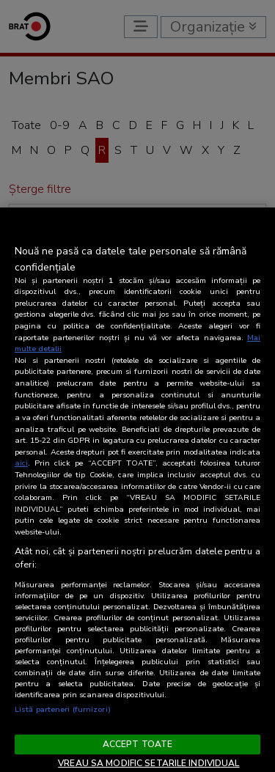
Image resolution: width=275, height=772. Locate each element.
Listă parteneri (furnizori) (63, 709)
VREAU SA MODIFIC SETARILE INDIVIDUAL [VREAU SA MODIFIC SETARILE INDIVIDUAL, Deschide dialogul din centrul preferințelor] (148, 763)
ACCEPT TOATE (137, 744)
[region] (137, 489)
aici (21, 462)
